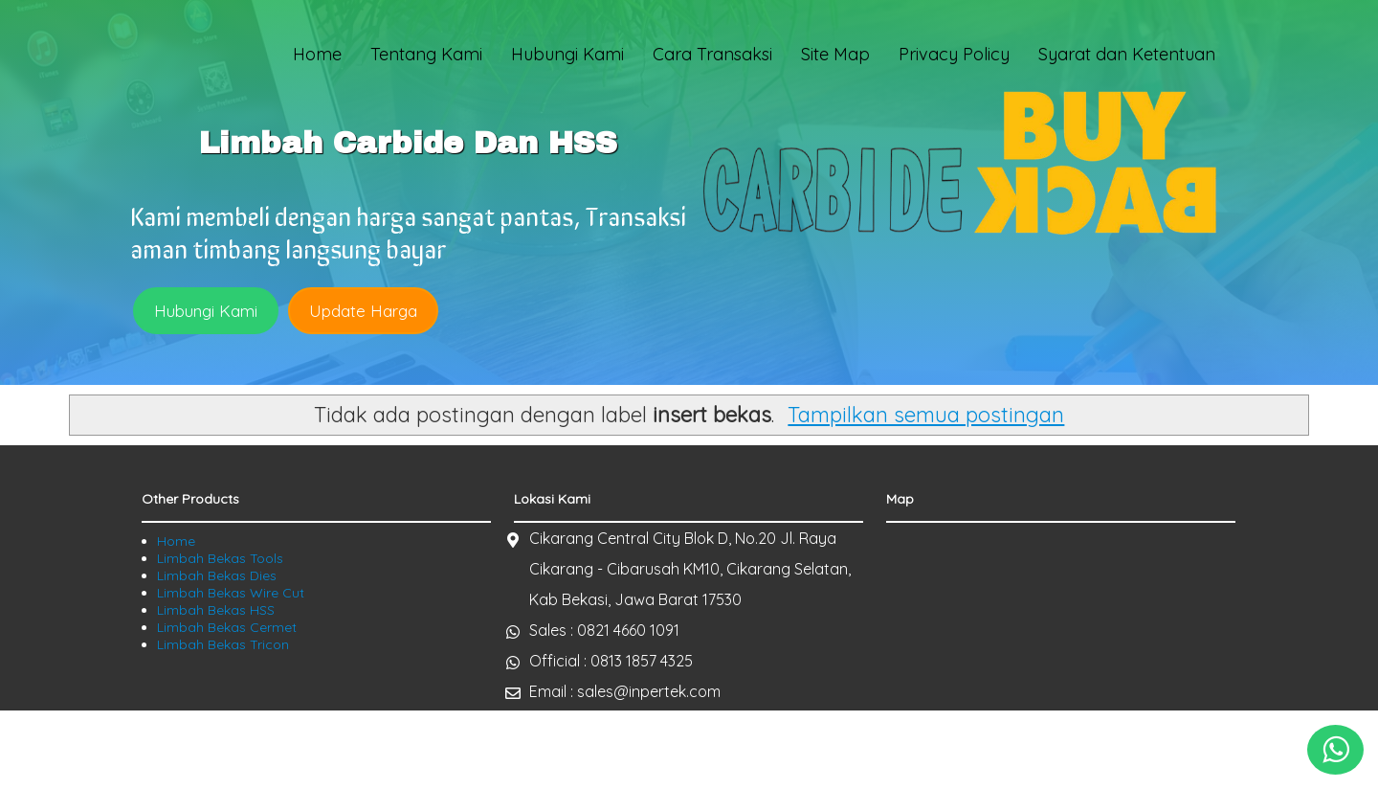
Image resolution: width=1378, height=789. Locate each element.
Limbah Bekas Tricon (223, 644)
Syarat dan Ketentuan (1126, 54)
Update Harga (363, 311)
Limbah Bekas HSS (216, 610)
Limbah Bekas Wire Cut (230, 592)
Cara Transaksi (712, 54)
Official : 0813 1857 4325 (611, 660)
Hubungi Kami (567, 54)
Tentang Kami (426, 54)
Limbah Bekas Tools (220, 558)
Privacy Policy (954, 54)
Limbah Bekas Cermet (227, 627)
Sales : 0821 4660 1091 (604, 630)
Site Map (835, 54)
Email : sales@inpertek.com (625, 691)
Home (317, 54)
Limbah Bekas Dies (217, 575)
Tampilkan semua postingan (926, 414)
